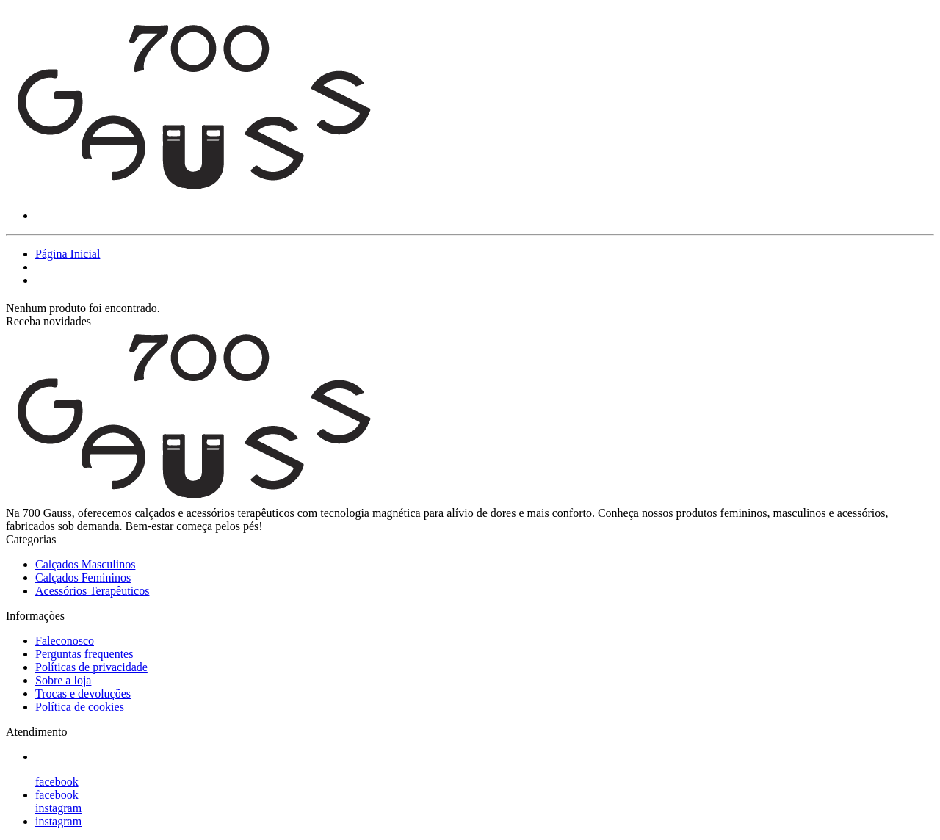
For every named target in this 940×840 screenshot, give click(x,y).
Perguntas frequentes (84, 654)
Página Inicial (67, 253)
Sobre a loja (63, 680)
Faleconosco (64, 640)
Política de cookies (79, 706)
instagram (58, 808)
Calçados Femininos (83, 577)
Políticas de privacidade (91, 667)
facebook (57, 781)
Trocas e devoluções (83, 693)
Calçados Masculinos (85, 564)
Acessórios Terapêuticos (92, 590)
